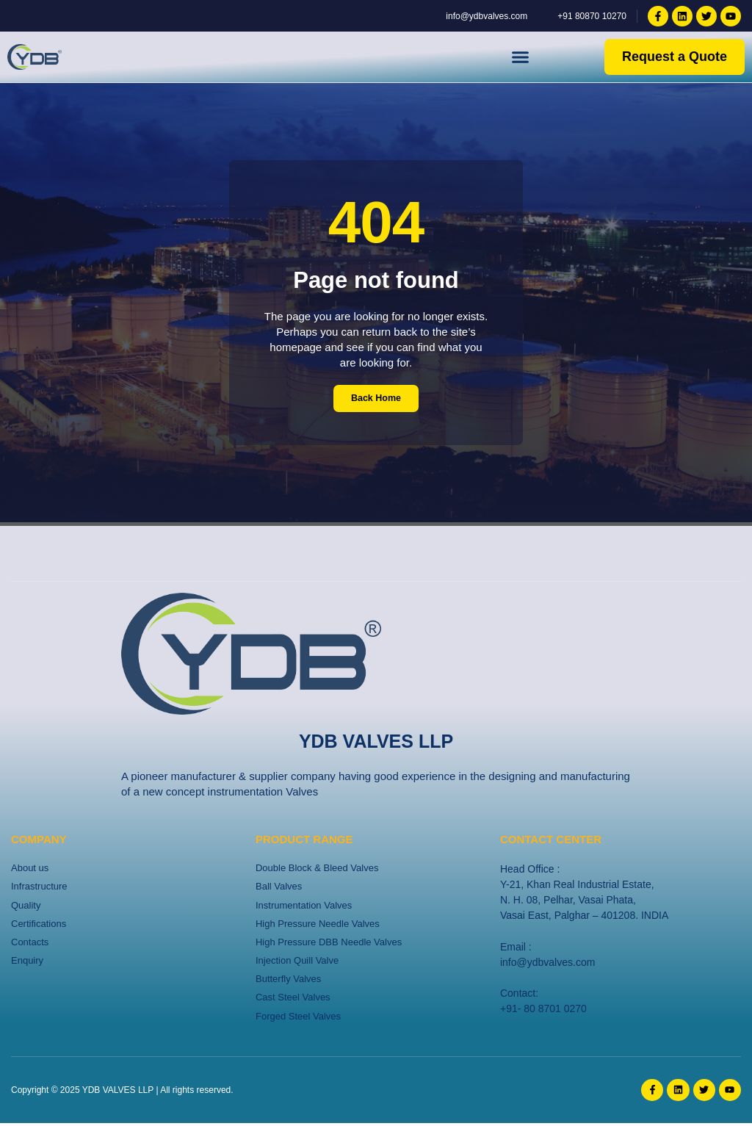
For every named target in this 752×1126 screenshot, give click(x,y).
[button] (521, 57)
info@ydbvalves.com (547, 962)
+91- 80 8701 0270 (543, 1008)
